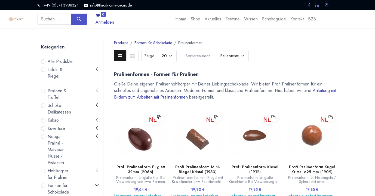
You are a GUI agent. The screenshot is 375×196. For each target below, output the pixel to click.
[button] (232, 56)
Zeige (149, 56)
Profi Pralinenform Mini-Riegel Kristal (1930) (197, 169)
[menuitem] (181, 19)
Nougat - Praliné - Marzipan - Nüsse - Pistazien (57, 149)
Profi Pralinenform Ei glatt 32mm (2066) (140, 169)
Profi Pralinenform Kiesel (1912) (255, 169)
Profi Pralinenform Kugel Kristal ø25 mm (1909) (312, 169)
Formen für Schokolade (58, 188)
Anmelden (105, 22)
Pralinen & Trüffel (57, 94)
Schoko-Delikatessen (59, 108)
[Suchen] (79, 19)
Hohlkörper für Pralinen (58, 174)
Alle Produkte (60, 61)
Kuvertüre (56, 128)
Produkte (121, 42)
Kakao (53, 120)
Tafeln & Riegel (55, 72)
